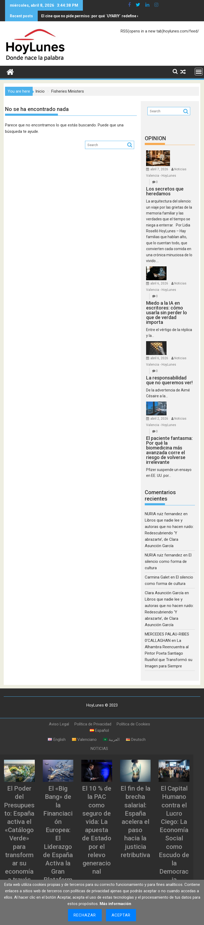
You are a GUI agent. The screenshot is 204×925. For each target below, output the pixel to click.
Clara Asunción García (164, 591)
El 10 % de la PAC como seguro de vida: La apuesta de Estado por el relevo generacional (96, 829)
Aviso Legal (59, 723)
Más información (115, 903)
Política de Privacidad (92, 723)
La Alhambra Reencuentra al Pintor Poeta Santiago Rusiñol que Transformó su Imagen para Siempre (168, 652)
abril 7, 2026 (159, 168)
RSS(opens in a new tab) (142, 30)
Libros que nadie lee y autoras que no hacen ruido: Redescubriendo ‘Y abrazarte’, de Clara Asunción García (169, 532)
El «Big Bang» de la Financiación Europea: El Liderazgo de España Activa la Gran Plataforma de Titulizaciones (58, 845)
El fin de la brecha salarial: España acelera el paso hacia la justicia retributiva (135, 821)
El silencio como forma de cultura (168, 560)
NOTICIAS (99, 747)
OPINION (155, 137)
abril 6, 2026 (159, 282)
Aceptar (121, 915)
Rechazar (85, 915)
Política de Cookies (133, 723)
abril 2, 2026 (159, 417)
